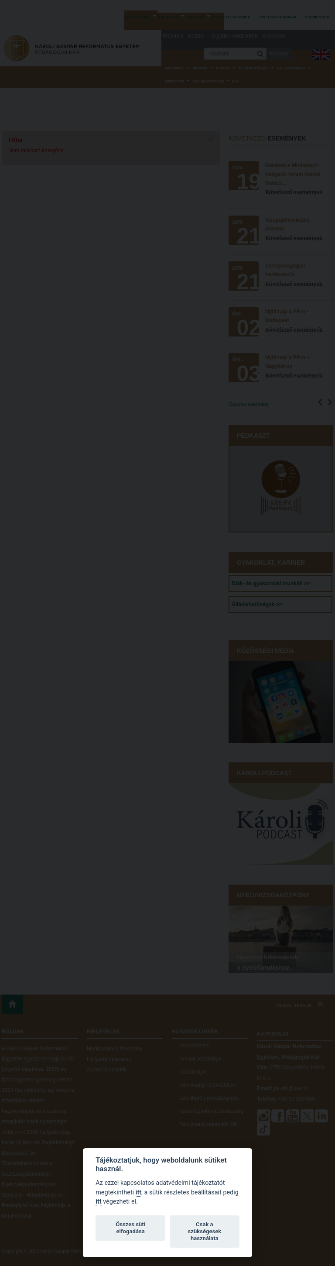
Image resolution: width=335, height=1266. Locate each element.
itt (138, 1192)
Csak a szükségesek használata (205, 1231)
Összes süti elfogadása (130, 1228)
